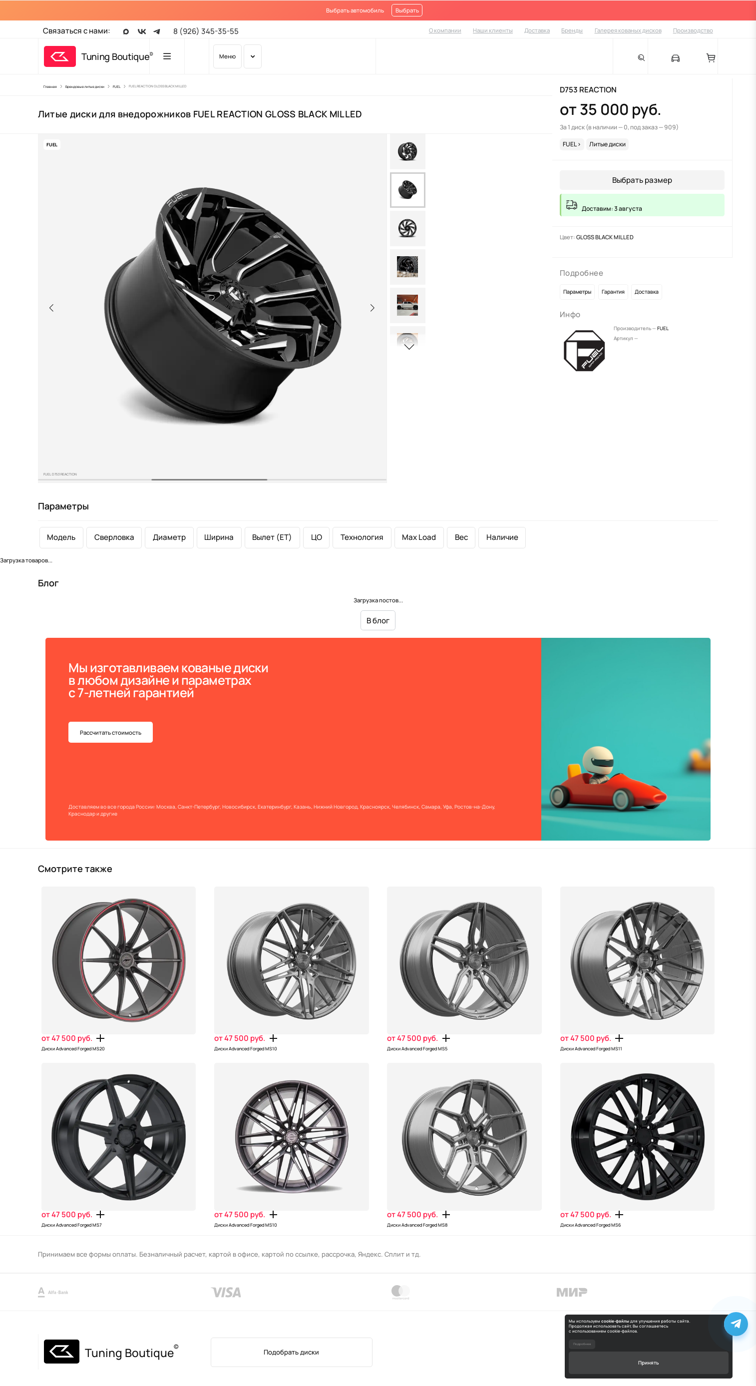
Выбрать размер (642, 180)
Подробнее (582, 1344)
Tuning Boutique (115, 56)
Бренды (572, 30)
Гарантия (613, 291)
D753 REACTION (588, 89)
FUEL (663, 328)
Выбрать (407, 10)
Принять (648, 1362)
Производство (693, 30)
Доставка (537, 30)
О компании (445, 30)
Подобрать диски (291, 1352)
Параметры (577, 291)
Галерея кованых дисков (628, 30)
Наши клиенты (493, 30)
